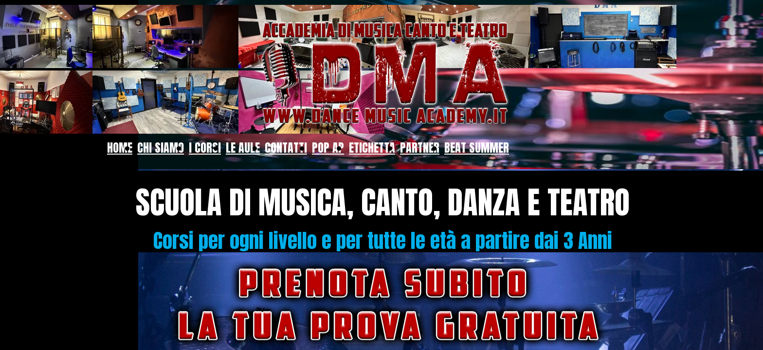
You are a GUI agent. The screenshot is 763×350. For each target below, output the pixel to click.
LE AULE (243, 148)
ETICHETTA (372, 148)
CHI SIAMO (160, 148)
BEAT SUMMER (476, 148)
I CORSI (205, 148)
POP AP (328, 148)
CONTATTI (286, 148)
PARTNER (419, 148)
